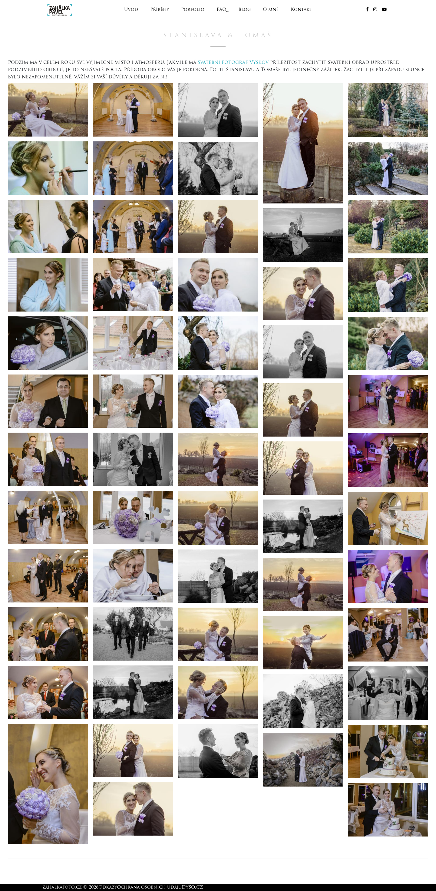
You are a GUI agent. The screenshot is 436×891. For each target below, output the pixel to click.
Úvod (131, 10)
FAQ (221, 10)
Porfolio (192, 10)
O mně (271, 10)
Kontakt (301, 10)
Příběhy (159, 10)
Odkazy (107, 887)
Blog (244, 10)
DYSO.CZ (192, 887)
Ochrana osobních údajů (149, 887)
